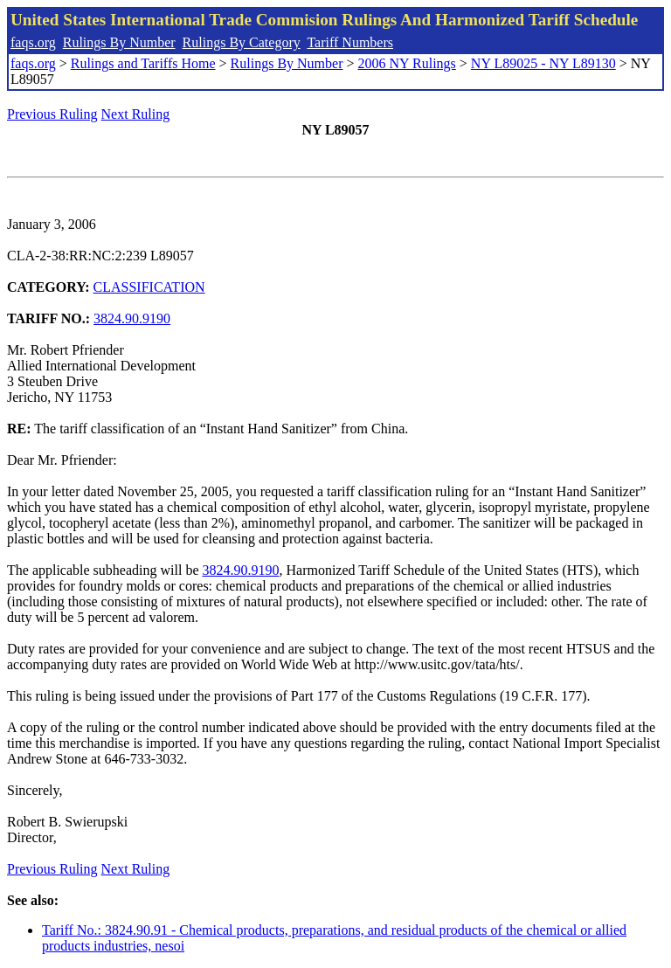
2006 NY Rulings (407, 63)
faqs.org (33, 42)
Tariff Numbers (350, 42)
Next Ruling (135, 114)
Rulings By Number (119, 42)
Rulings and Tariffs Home (143, 63)
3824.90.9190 (131, 318)
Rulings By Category (242, 42)
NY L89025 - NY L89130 (543, 63)
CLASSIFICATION (149, 287)
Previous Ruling (52, 114)
